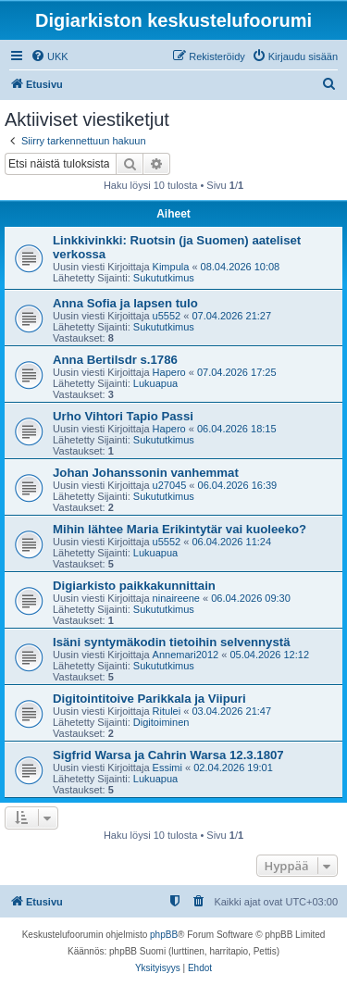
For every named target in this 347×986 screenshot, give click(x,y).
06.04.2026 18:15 (237, 428)
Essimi (167, 767)
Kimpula (171, 266)
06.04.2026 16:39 (238, 485)
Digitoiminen (161, 722)
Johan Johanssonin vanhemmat (146, 473)
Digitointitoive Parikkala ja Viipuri (149, 698)
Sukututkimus (163, 277)
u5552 (167, 315)
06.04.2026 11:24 (231, 541)
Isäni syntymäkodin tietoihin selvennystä (172, 642)
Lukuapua (155, 383)
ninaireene (176, 598)
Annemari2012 (186, 654)
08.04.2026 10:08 (240, 266)
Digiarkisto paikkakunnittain (134, 586)
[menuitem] (49, 56)
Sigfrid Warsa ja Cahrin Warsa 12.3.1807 (168, 755)
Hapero (169, 372)
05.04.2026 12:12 (269, 654)
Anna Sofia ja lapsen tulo (125, 303)
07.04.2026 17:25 (237, 372)
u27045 (170, 485)
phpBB (164, 935)
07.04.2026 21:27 (231, 315)
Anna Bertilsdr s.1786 (115, 360)
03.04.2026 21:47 (231, 711)
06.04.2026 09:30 (251, 598)
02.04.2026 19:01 (233, 767)
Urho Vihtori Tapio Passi (123, 416)
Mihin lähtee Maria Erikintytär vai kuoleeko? (179, 529)
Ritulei (167, 711)
